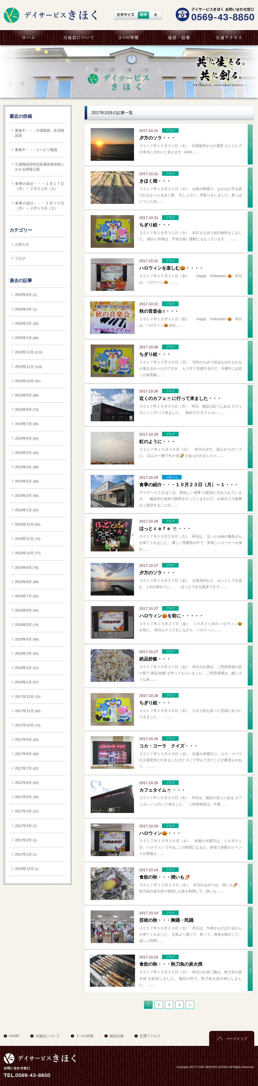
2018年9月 (23, 567)
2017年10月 (24, 725)
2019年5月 (23, 453)
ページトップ (236, 1039)
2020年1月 (23, 338)
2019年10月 (24, 381)
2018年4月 (23, 639)
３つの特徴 (129, 37)
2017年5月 (23, 797)
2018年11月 (24, 539)
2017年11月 (24, 711)
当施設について (79, 37)
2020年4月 (23, 309)
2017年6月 (23, 783)
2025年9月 (23, 295)
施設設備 (116, 1036)
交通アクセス (229, 37)
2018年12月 (24, 524)
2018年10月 (24, 553)
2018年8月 (23, 582)
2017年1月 (23, 854)
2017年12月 (24, 697)
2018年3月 (23, 653)
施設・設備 (179, 37)
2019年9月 (23, 395)
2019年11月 (24, 367)
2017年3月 (23, 826)
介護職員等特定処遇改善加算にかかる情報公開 (39, 166)
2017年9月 (23, 739)
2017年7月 (23, 768)
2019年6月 (23, 438)
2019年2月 (23, 495)
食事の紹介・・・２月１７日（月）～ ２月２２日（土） (39, 186)
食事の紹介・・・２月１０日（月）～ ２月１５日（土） (39, 205)
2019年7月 (23, 424)
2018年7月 (23, 596)
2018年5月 (23, 625)
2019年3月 (23, 481)
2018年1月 (23, 682)
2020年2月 (23, 323)
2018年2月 (23, 668)
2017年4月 (23, 811)
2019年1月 (23, 510)
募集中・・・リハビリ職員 (36, 150)
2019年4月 (23, 467)
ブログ (20, 259)
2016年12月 (24, 869)
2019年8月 (23, 409)
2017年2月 (23, 840)
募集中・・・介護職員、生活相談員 (39, 132)
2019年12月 (24, 352)
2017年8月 (23, 754)
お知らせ (22, 244)
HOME (29, 37)
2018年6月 (23, 610)
